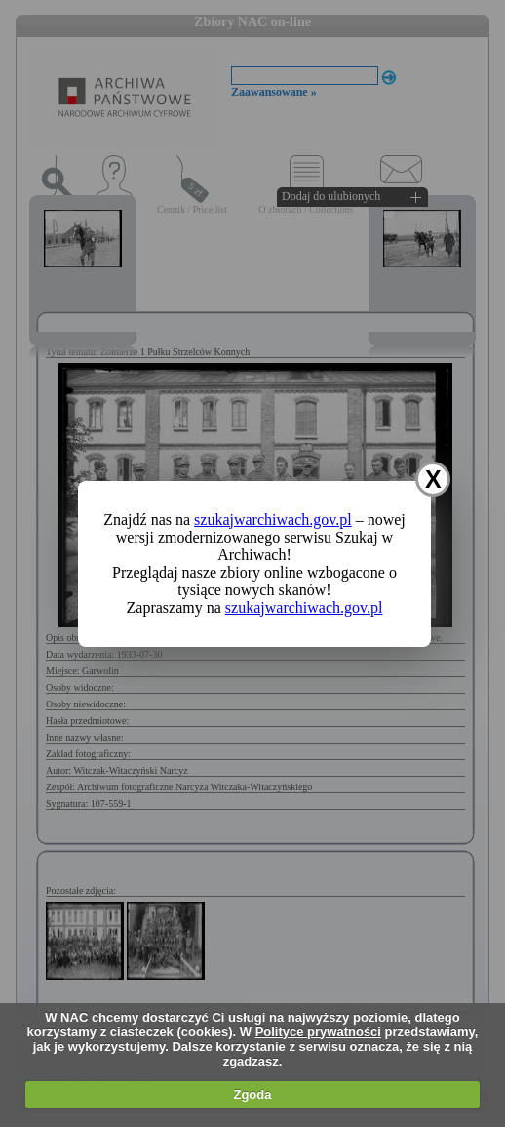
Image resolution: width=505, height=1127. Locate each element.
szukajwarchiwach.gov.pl (273, 519)
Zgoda (252, 1094)
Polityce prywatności (318, 1032)
